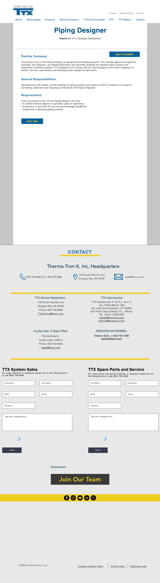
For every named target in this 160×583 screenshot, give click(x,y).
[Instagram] (73, 498)
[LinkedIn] (86, 498)
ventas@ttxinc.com (111, 338)
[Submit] (12, 450)
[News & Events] (127, 13)
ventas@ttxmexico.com (111, 317)
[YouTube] (80, 498)
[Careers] (113, 13)
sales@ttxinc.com (134, 276)
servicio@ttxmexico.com (111, 320)
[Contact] (140, 13)
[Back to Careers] (124, 54)
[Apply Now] (32, 121)
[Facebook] (66, 498)
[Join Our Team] (80, 479)
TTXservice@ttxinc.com (50, 313)
